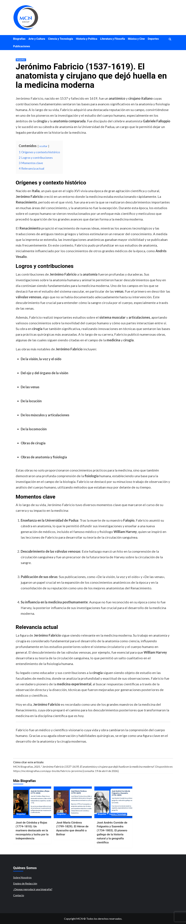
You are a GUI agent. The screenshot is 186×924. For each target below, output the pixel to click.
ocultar (43, 146)
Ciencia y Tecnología (60, 38)
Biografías (19, 38)
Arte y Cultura (36, 38)
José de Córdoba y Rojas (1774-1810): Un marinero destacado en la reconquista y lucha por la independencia (32, 830)
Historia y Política (86, 38)
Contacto (18, 895)
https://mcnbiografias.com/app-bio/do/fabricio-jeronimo (47, 770)
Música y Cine (136, 38)
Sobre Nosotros (22, 877)
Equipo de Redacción (25, 883)
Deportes (153, 38)
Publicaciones (21, 46)
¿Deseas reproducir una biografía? (32, 889)
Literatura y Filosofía (112, 38)
